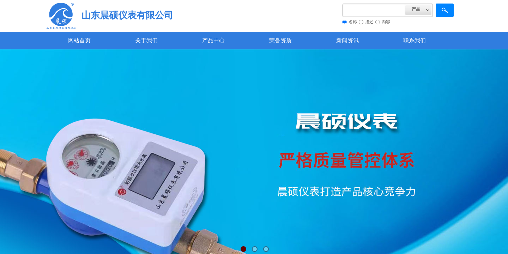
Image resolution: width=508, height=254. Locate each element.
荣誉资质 (280, 40)
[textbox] (373, 10)
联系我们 (414, 40)
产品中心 (213, 40)
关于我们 (146, 40)
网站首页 (79, 40)
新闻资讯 (347, 40)
